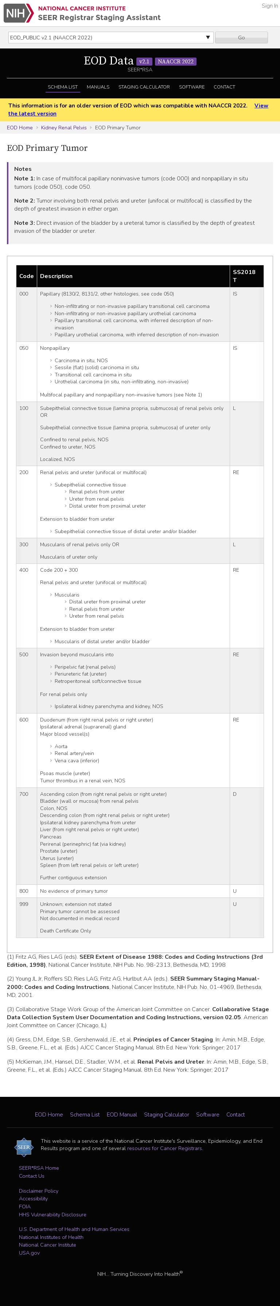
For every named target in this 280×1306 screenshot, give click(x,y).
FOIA (25, 1206)
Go (241, 37)
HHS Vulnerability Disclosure (52, 1214)
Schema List (63, 87)
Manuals (98, 87)
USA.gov (29, 1252)
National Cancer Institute (47, 1244)
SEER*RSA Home (39, 1168)
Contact (224, 87)
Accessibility (33, 1198)
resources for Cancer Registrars (164, 1148)
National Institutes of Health (51, 1237)
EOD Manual (122, 1114)
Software (192, 87)
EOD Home (20, 127)
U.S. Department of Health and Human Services (74, 1229)
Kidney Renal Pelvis (64, 127)
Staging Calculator (144, 87)
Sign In (270, 6)
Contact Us (31, 1176)
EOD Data (140, 61)
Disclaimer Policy (38, 1190)
